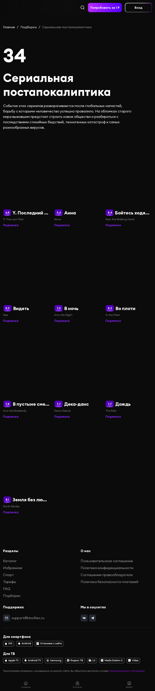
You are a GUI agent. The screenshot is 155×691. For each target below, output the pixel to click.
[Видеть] (26, 277)
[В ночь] (77, 277)
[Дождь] (128, 373)
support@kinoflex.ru (28, 618)
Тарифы (9, 582)
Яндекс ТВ (75, 660)
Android (24, 643)
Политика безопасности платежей (109, 582)
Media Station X (112, 660)
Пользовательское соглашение (107, 561)
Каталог (10, 561)
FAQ (6, 588)
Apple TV (12, 660)
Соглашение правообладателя (107, 575)
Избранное (12, 568)
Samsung (53, 660)
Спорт (8, 575)
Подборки (28, 27)
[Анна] (77, 181)
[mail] (6, 618)
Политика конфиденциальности (107, 568)
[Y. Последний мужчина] (26, 181)
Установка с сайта (49, 643)
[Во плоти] (128, 277)
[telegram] (92, 618)
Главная (9, 27)
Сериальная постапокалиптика (66, 27)
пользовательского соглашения (127, 670)
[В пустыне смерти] (26, 373)
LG (92, 660)
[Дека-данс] (77, 373)
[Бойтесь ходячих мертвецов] (128, 181)
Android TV (32, 660)
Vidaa (133, 660)
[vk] (84, 618)
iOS (8, 643)
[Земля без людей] (26, 468)
